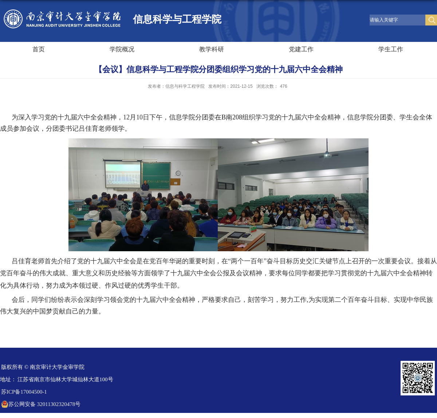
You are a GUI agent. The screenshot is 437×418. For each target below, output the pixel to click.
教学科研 (211, 49)
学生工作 (390, 49)
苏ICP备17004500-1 (24, 392)
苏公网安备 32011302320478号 (40, 404)
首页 (38, 49)
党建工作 (301, 49)
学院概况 (122, 49)
